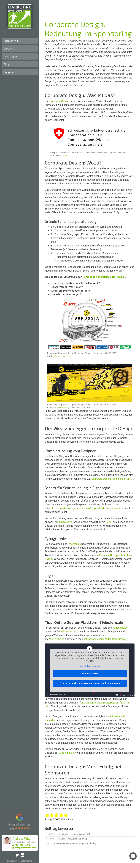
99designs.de (120, 627)
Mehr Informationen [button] (90, 666)
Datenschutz (26, 861)
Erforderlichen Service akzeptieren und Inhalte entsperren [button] (89, 683)
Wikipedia (64, 155)
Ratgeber (9, 72)
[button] (133, 856)
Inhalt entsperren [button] (90, 673)
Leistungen (10, 56)
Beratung (9, 48)
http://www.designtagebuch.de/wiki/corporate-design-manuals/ (86, 508)
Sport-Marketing (79, 839)
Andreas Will (11, 40)
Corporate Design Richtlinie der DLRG (112, 478)
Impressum (12, 861)
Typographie (65, 521)
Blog (6, 64)
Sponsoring (66, 839)
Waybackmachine (62, 356)
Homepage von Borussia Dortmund (103, 276)
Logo (108, 521)
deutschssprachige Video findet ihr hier (105, 639)
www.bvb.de (62, 407)
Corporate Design (59, 101)
